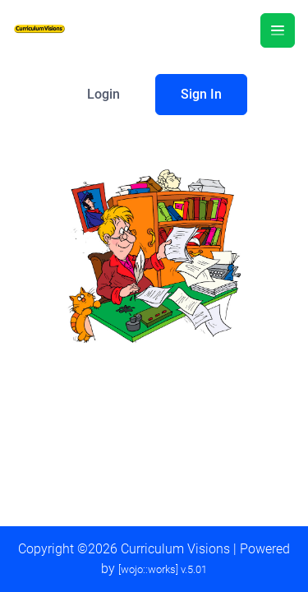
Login (103, 94)
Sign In (201, 94)
